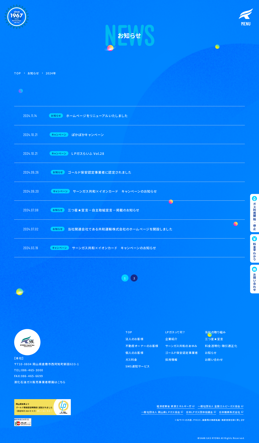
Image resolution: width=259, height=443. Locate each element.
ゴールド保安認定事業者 (181, 353)
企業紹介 (171, 339)
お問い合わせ (214, 360)
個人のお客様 (134, 353)
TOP (128, 332)
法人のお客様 (134, 339)
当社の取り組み (215, 332)
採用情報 (171, 360)
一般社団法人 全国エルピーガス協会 (219, 406)
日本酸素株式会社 (229, 412)
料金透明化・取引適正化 (221, 346)
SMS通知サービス (137, 366)
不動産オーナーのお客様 (141, 346)
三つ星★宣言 (214, 339)
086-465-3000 (32, 370)
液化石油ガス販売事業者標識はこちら (40, 382)
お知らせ (210, 353)
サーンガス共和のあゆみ (181, 346)
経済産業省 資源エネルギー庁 (174, 406)
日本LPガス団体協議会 (199, 412)
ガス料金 (131, 360)
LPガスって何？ (175, 332)
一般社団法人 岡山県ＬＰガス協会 (160, 412)
